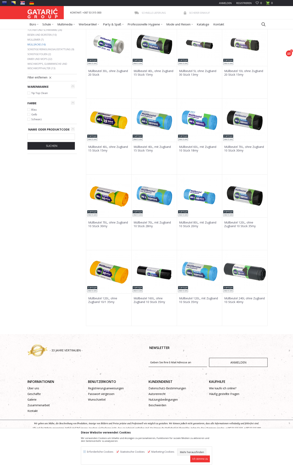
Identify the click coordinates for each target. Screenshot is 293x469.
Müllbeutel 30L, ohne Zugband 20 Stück (108, 102)
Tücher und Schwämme (44, 59)
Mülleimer (35, 69)
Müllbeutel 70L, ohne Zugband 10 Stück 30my (244, 178)
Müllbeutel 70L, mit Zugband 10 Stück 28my (152, 253)
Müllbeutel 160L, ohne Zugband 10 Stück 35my (149, 329)
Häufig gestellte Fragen (224, 423)
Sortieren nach (156, 46)
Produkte (52, 31)
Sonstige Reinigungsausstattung (50, 78)
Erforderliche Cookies (100, 451)
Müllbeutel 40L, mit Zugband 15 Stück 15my (152, 178)
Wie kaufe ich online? (222, 417)
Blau (34, 139)
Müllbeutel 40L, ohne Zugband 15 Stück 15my (153, 102)
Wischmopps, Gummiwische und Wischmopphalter (47, 95)
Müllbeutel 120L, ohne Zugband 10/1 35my (102, 329)
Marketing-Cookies (162, 451)
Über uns (33, 417)
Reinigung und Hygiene (73, 31)
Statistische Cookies (132, 451)
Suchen (51, 175)
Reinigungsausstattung (101, 31)
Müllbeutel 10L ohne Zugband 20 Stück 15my (243, 102)
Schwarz (36, 148)
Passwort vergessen (101, 423)
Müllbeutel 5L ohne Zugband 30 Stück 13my (197, 102)
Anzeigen (207, 46)
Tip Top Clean (39, 122)
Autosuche (134, 46)
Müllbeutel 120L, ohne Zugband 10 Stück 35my (240, 253)
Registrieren (244, 3)
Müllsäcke (36, 73)
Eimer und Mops (39, 88)
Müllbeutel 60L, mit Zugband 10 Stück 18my (197, 178)
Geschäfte (34, 423)
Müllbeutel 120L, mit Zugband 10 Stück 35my (198, 329)
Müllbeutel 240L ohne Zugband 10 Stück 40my (244, 329)
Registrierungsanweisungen (106, 417)
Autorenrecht (157, 423)
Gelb (34, 143)
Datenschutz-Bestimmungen (167, 417)
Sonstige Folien (39, 83)
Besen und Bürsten (42, 64)
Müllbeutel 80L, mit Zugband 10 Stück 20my (197, 253)
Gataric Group (35, 31)
